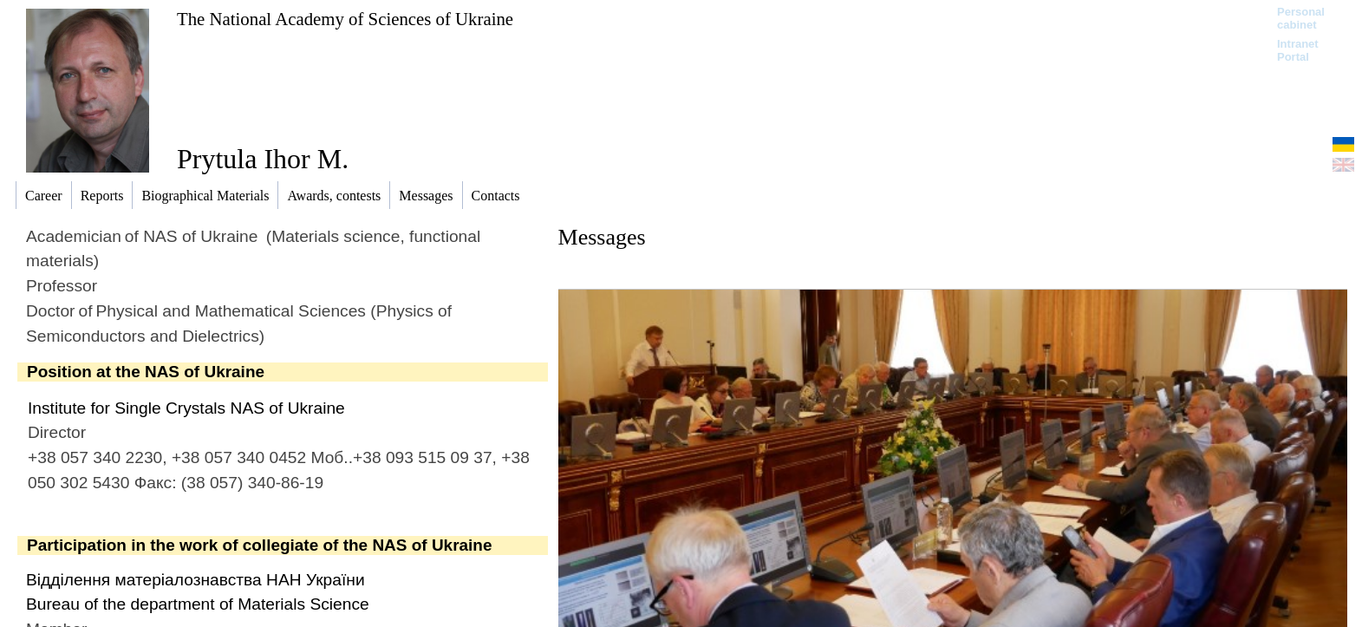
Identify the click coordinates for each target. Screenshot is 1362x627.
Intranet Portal (1298, 50)
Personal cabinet (1301, 18)
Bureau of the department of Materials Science (197, 604)
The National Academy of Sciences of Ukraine (345, 19)
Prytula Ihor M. (263, 158)
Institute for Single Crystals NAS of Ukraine (186, 408)
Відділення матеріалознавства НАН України (195, 580)
